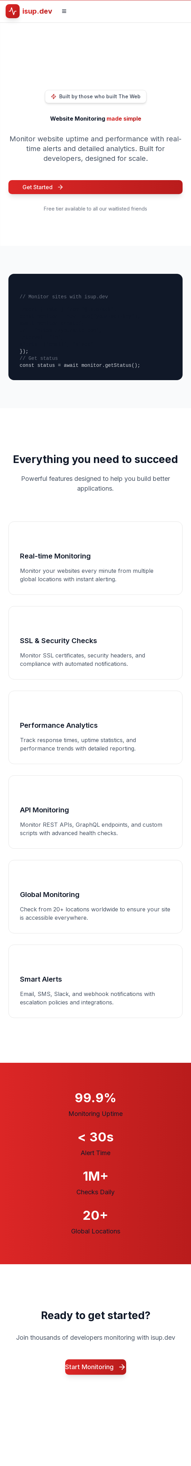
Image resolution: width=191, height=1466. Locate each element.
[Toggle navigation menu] (64, 11)
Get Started (43, 187)
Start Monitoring (95, 1367)
